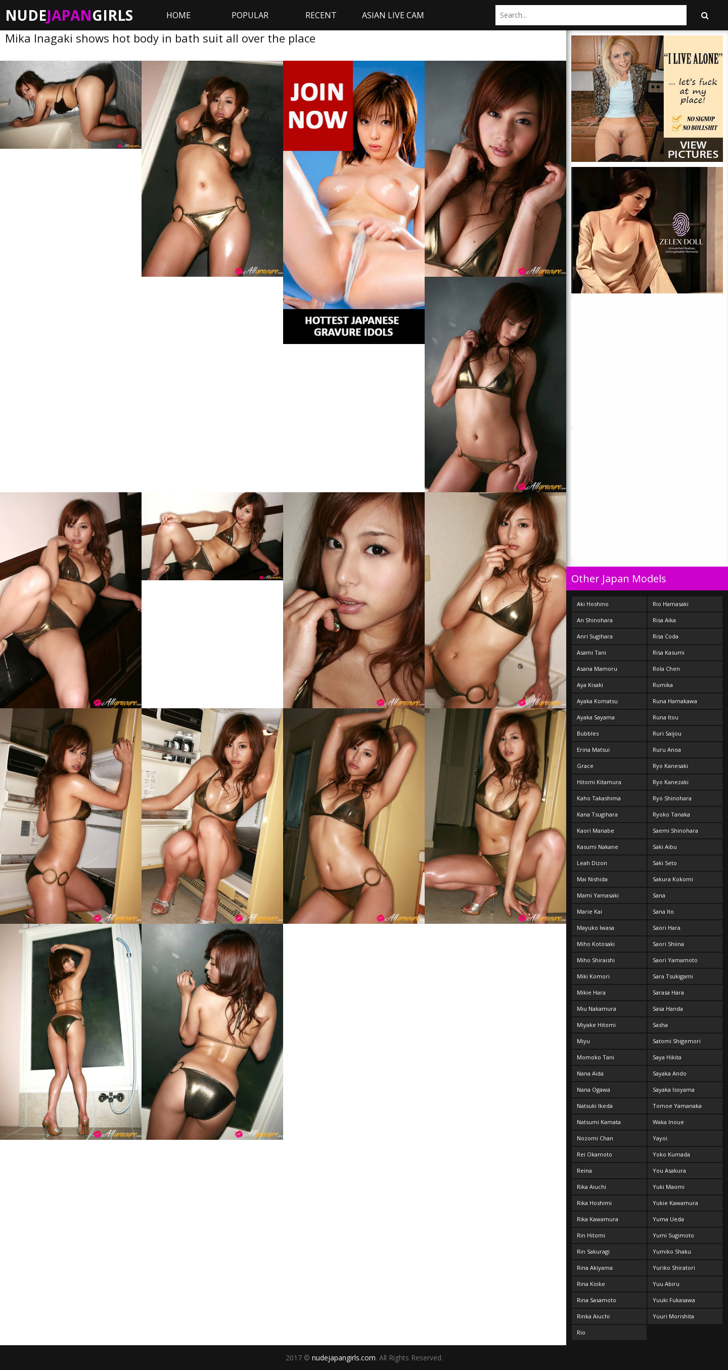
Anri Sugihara (595, 636)
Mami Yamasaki (598, 895)
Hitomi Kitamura (599, 782)
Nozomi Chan (595, 1138)
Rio (581, 1332)
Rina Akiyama (595, 1267)
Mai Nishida (592, 879)
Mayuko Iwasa (595, 927)
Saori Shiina (668, 944)
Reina (584, 1170)
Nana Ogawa (593, 1089)
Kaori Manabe (595, 830)
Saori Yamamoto (675, 960)
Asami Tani (591, 652)
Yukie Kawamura (675, 1203)
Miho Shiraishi (596, 960)
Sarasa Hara (668, 992)
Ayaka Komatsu (597, 701)
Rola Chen (666, 668)
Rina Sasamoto (596, 1300)
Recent (321, 15)
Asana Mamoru (597, 668)
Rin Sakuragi (593, 1251)
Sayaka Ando (670, 1073)
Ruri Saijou (667, 733)
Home (178, 15)
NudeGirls (69, 15)
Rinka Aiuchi (593, 1316)
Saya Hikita (667, 1057)
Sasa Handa (668, 1008)
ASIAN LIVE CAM (393, 15)
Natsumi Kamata (599, 1122)
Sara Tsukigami (673, 976)
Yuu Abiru (666, 1284)
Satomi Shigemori (677, 1041)
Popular (250, 15)
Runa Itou (665, 717)
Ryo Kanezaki (671, 782)
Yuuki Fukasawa (674, 1300)
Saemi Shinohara (675, 830)
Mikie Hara (591, 992)
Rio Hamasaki (671, 604)
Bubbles (588, 733)
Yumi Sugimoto (673, 1235)
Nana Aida (590, 1073)
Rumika (663, 685)
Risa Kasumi (669, 652)
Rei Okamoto (594, 1154)
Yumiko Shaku (672, 1251)
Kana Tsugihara (597, 814)
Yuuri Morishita (673, 1316)
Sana (659, 895)
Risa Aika (664, 620)
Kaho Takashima (599, 798)
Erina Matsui (593, 749)
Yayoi (660, 1138)
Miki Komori (593, 976)
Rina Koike (591, 1284)
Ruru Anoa (667, 749)
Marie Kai (589, 911)
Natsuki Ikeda (595, 1105)
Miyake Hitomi (596, 1025)
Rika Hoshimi (594, 1203)
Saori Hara (666, 927)
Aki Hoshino (593, 604)
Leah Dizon (592, 863)
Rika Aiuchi (591, 1186)
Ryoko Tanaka (671, 814)
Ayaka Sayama (596, 717)
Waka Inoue (668, 1122)
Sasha (660, 1025)
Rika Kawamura (597, 1219)
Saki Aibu (665, 846)
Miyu (583, 1041)
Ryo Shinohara (672, 798)
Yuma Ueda (668, 1219)
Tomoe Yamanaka (677, 1105)
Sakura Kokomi (673, 879)
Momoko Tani (595, 1057)
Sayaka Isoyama (674, 1089)
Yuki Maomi (669, 1186)
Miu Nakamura (596, 1008)
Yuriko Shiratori (674, 1267)
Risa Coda (665, 636)
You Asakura (669, 1170)
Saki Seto (665, 863)
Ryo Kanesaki (670, 765)
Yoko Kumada (671, 1154)
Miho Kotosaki (596, 944)
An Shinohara (595, 620)
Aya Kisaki (590, 685)
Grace (585, 765)
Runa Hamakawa (675, 701)
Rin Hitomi (591, 1235)
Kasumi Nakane (597, 846)
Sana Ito (663, 911)
